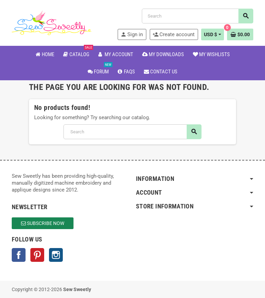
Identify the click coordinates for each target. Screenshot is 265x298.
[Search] (197, 16)
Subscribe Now (42, 223)
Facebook (19, 255)
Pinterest (37, 255)
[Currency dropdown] (212, 34)
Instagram (56, 255)
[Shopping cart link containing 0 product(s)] (240, 34)
